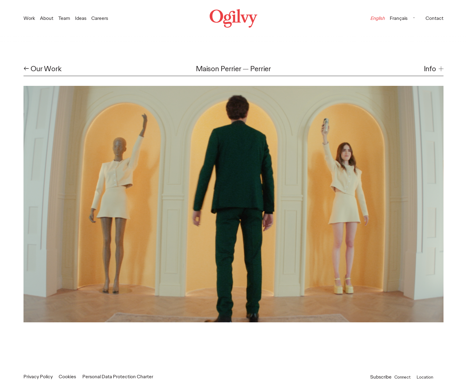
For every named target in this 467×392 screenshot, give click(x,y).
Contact (434, 18)
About (46, 18)
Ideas (80, 18)
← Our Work (43, 68)
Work (29, 18)
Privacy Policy (38, 376)
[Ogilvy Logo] (233, 18)
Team (64, 18)
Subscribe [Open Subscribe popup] (381, 377)
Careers (99, 18)
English (378, 18)
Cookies (67, 376)
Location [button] (431, 377)
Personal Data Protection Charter (117, 376)
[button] (433, 68)
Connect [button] (407, 377)
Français (398, 18)
